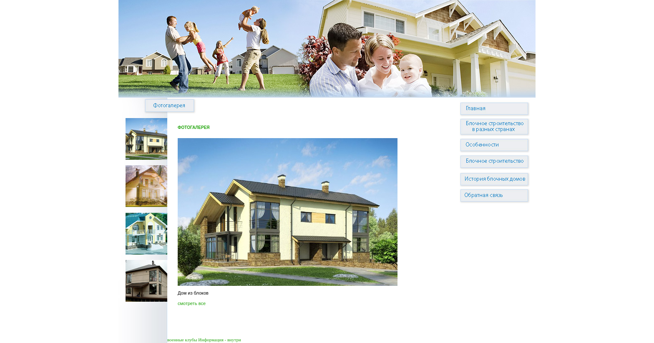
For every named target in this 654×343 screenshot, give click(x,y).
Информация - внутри (219, 339)
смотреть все (192, 303)
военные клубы (182, 339)
